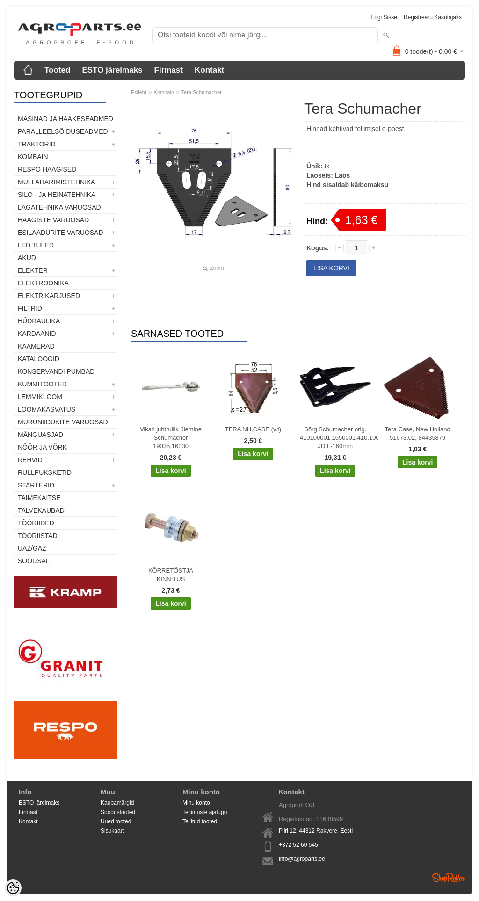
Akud (27, 258)
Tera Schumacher (201, 92)
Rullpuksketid (45, 472)
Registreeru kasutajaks (433, 17)
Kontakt (209, 69)
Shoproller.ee (448, 877)
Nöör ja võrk (42, 447)
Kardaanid (37, 333)
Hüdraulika (39, 321)
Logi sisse (384, 17)
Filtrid (30, 308)
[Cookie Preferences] (13, 887)
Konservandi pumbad (56, 371)
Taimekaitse (39, 497)
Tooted (57, 69)
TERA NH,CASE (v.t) (253, 429)
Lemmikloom (40, 396)
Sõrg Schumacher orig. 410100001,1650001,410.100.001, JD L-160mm (337, 438)
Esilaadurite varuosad (60, 232)
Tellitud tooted (199, 821)
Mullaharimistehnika (56, 182)
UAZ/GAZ (32, 548)
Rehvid (30, 460)
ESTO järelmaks (112, 69)
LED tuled (36, 245)
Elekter (33, 270)
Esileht (138, 92)
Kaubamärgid (117, 802)
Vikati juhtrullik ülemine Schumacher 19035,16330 (171, 438)
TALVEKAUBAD (41, 510)
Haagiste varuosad (53, 220)
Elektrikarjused (49, 295)
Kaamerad (36, 346)
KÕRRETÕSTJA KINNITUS (170, 574)
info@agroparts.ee (302, 859)
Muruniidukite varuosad (63, 422)
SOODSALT (35, 561)
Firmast (168, 69)
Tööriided (36, 523)
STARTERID (36, 485)
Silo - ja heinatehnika (56, 194)
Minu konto (196, 802)
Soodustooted (118, 812)
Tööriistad (38, 535)
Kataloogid (38, 359)
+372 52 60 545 (298, 845)
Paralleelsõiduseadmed (63, 131)
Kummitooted (42, 384)
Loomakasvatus (46, 409)
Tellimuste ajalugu (204, 812)
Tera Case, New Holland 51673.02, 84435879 (417, 433)
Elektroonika (43, 283)
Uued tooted (116, 821)
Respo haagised (47, 169)
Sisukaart (112, 831)
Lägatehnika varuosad (59, 207)
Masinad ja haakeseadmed (65, 119)
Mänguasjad (40, 434)
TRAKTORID (37, 144)
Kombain (33, 156)
